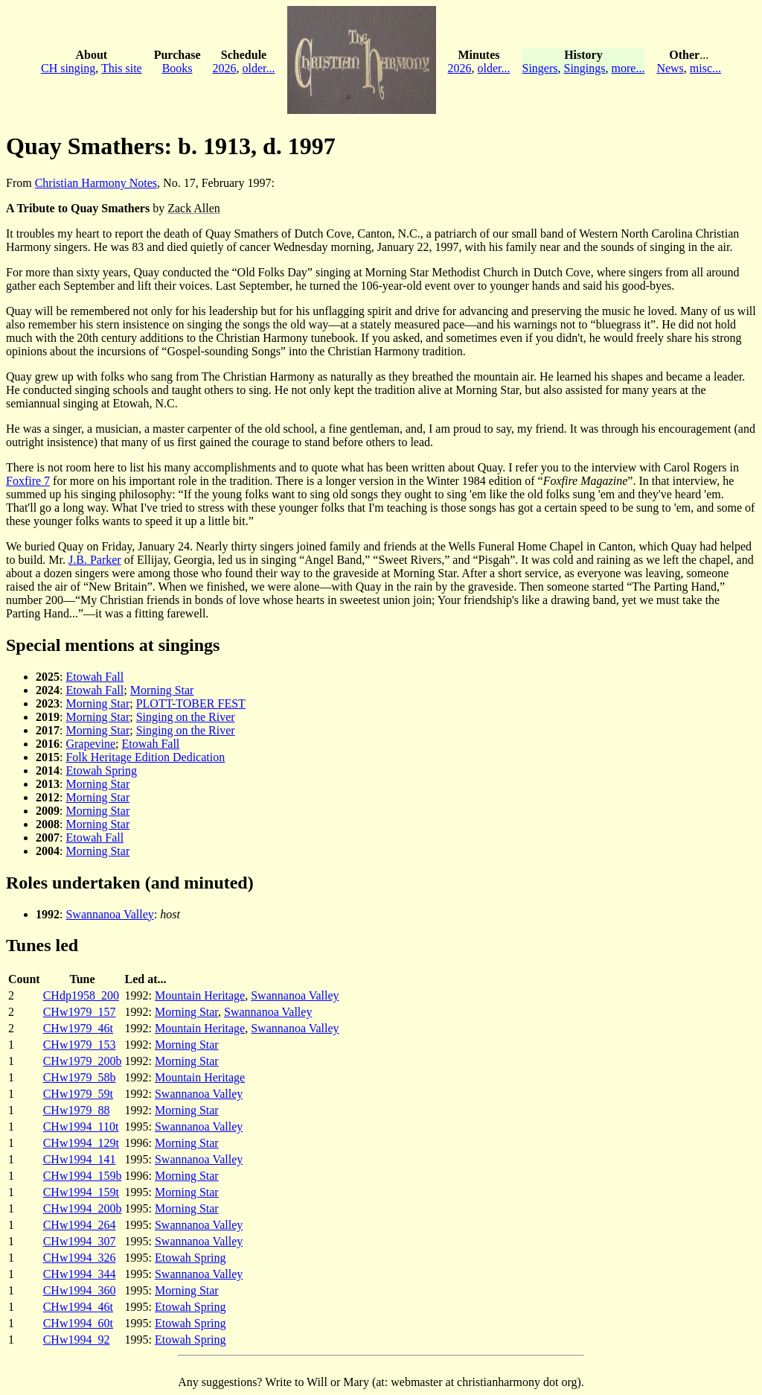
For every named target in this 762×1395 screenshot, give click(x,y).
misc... (705, 68)
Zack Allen (193, 208)
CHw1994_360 (79, 1290)
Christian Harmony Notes (96, 183)
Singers (540, 68)
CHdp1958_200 (81, 995)
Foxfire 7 (28, 480)
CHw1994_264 (79, 1224)
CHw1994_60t (78, 1323)
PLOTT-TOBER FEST (191, 703)
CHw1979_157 (79, 1011)
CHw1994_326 (79, 1257)
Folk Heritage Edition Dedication (145, 757)
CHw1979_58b (79, 1077)
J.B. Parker (94, 559)
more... (628, 68)
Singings (585, 68)
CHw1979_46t (78, 1028)
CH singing (68, 68)
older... (259, 68)
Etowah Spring (101, 770)
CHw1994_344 (79, 1274)
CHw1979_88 (76, 1110)
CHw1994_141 (79, 1159)
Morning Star (162, 690)
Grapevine (90, 743)
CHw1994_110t (81, 1126)
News (669, 68)
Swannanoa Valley (109, 914)
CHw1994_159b (82, 1175)
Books (177, 68)
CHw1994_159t (81, 1192)
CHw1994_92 (76, 1339)
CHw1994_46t (78, 1306)
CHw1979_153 (79, 1044)
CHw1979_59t (78, 1093)
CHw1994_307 (79, 1241)
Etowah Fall (94, 676)
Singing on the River (185, 717)
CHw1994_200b (82, 1208)
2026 (225, 68)
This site (121, 68)
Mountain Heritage (200, 995)
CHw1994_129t (81, 1143)
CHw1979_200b (82, 1061)
